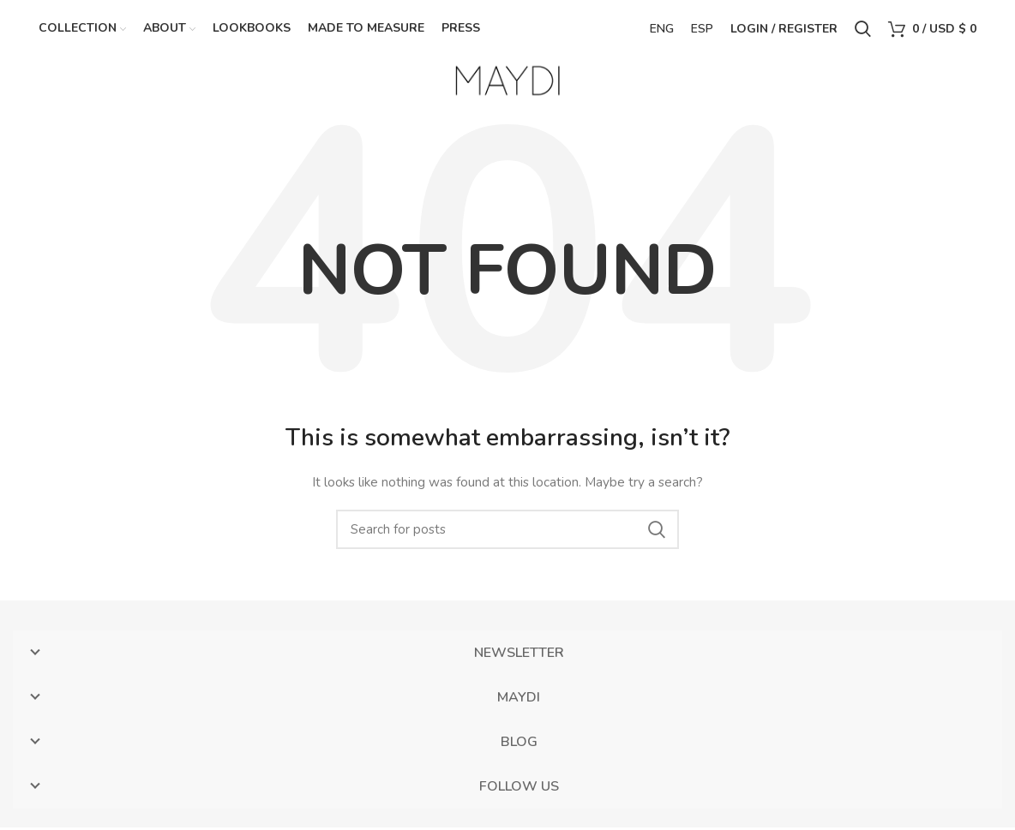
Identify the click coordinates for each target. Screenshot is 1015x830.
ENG (662, 29)
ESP (702, 29)
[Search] (507, 532)
